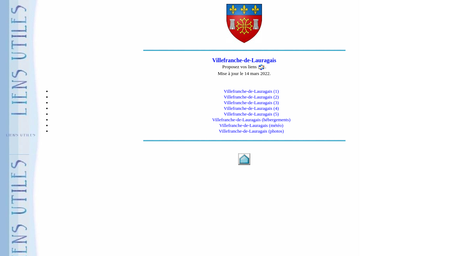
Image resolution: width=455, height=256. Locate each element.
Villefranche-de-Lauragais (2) (251, 97)
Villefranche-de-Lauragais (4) (251, 108)
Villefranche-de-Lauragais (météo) (251, 125)
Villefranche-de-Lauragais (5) (251, 114)
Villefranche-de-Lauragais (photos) (251, 131)
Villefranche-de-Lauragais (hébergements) (251, 119)
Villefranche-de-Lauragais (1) (251, 91)
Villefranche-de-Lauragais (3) (251, 102)
